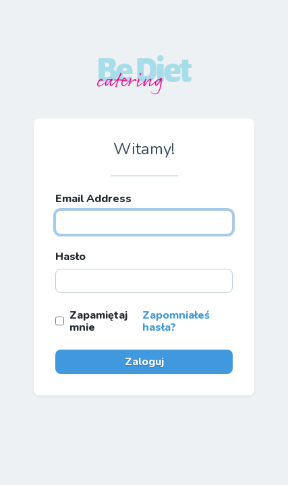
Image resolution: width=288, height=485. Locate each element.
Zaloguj (144, 361)
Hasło (70, 257)
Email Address (93, 199)
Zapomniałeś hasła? (176, 321)
